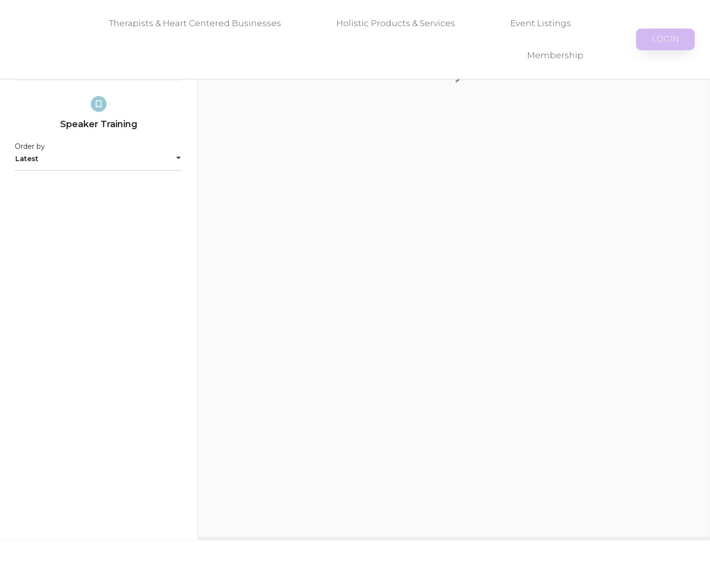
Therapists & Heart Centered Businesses (195, 23)
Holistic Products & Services (395, 23)
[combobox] (98, 159)
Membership (555, 55)
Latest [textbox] (26, 158)
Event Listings (540, 23)
